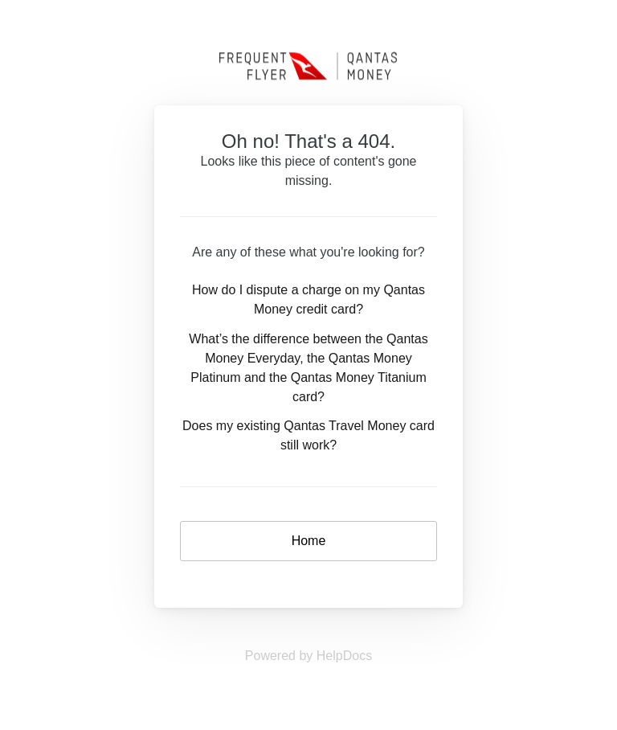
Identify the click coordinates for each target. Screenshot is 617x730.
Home (309, 541)
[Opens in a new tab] (308, 655)
